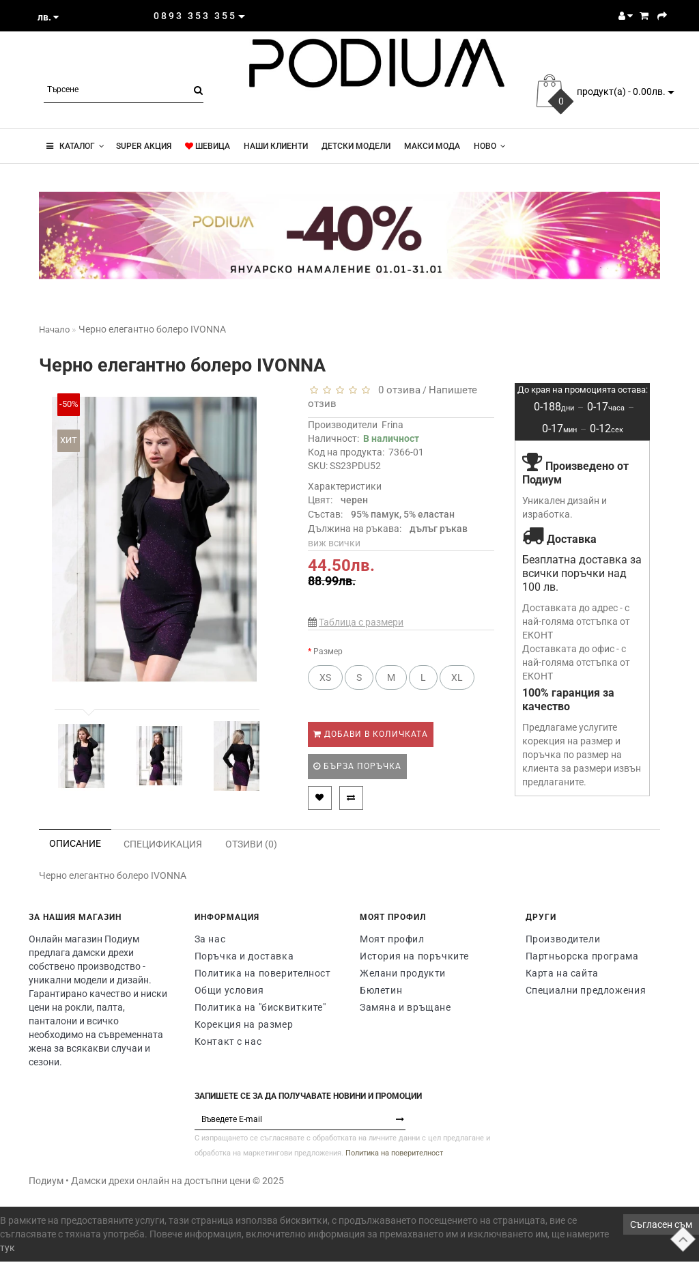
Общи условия (229, 990)
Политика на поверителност (263, 973)
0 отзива (396, 390)
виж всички (334, 542)
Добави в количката (370, 734)
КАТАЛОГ (75, 146)
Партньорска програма (582, 956)
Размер (328, 651)
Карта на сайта (562, 973)
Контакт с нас (228, 1041)
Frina (392, 424)
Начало (54, 329)
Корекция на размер (244, 1024)
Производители (563, 939)
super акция (142, 146)
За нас (210, 939)
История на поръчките (414, 956)
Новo (490, 146)
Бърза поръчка (357, 766)
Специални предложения (586, 990)
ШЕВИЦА (207, 146)
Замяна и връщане (405, 1007)
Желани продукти (403, 973)
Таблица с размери (361, 622)
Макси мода (432, 146)
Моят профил (392, 939)
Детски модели (356, 146)
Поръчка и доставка (244, 956)
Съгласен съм (661, 1224)
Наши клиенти (276, 146)
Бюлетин (381, 990)
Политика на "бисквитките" (260, 1007)
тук (7, 1247)
